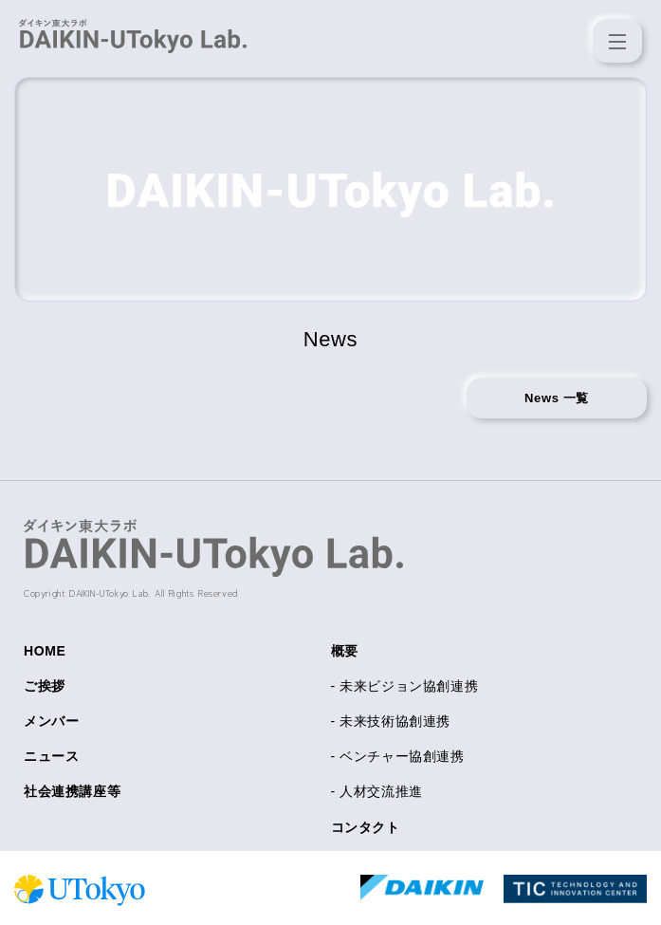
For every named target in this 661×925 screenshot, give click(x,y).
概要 (344, 650)
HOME (44, 650)
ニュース (51, 756)
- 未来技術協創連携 (391, 721)
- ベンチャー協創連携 (398, 756)
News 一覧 (556, 398)
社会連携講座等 (72, 791)
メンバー (51, 721)
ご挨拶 (44, 686)
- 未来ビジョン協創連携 (405, 686)
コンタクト (365, 827)
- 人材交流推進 (377, 791)
